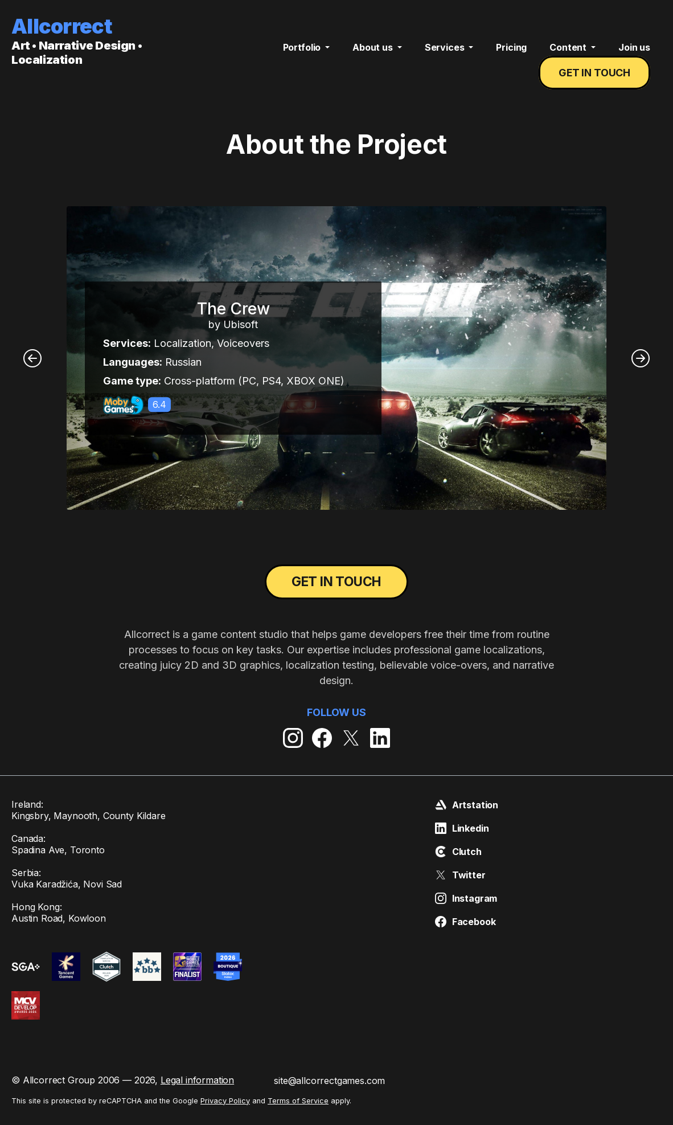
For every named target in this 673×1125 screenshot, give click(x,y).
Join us (634, 56)
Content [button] (569, 56)
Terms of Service (298, 1114)
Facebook (465, 934)
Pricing (511, 56)
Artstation (466, 818)
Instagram (466, 911)
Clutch (458, 864)
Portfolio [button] (303, 56)
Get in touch (597, 81)
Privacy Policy (225, 1114)
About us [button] (373, 56)
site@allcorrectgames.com (329, 1093)
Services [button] (446, 56)
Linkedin (462, 841)
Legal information (197, 1093)
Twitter (460, 888)
